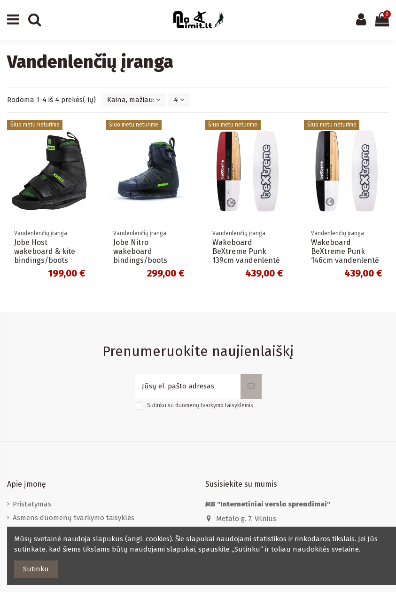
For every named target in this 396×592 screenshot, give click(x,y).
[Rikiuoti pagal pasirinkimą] (133, 100)
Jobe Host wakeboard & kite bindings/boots (44, 251)
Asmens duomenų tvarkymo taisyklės (73, 517)
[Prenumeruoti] (251, 386)
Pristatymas (32, 504)
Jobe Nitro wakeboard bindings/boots (140, 251)
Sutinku (36, 569)
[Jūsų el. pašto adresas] (188, 386)
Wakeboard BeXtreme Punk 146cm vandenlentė (345, 251)
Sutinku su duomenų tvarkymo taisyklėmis (200, 405)
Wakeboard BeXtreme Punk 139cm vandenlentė (246, 251)
